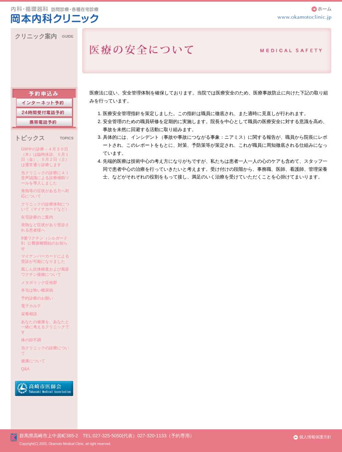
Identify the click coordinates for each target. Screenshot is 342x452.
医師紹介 (44, 80)
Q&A (25, 369)
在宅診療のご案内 (37, 217)
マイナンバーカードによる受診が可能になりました (45, 259)
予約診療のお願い (37, 298)
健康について (33, 361)
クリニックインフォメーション (44, 52)
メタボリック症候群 (39, 282)
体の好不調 (31, 340)
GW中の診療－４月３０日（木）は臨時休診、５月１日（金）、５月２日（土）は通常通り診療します (45, 157)
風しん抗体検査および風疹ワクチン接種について (45, 272)
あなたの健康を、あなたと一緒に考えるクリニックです (45, 327)
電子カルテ (31, 306)
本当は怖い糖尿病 (37, 290)
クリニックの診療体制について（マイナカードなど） (45, 207)
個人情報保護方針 (312, 437)
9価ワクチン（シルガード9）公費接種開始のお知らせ (44, 243)
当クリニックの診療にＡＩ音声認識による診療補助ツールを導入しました (45, 177)
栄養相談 (29, 314)
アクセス (44, 67)
